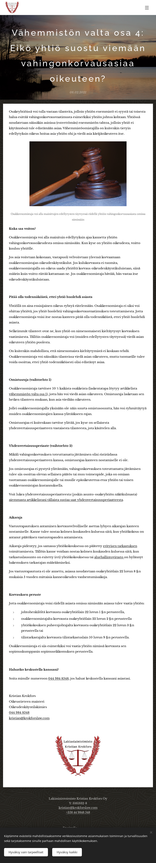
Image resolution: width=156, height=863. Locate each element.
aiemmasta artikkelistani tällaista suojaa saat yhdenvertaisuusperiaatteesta (66, 500)
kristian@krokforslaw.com (29, 718)
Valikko (147, 7)
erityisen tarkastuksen (120, 546)
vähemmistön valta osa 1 (28, 394)
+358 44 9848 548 (78, 812)
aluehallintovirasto (109, 557)
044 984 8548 (58, 678)
